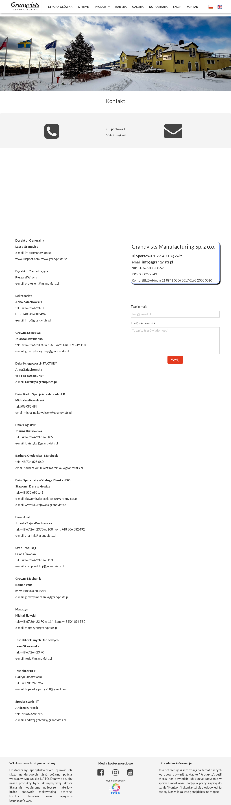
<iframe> (115, 192)
